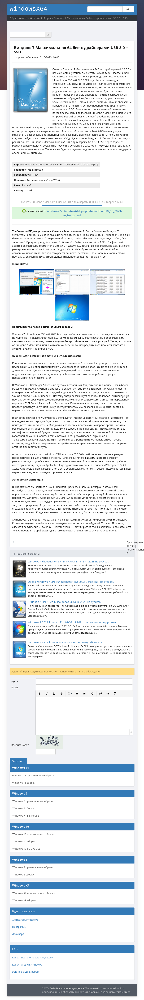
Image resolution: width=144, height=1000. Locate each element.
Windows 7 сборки (23, 808)
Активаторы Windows (25, 919)
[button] (39, 693)
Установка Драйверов (25, 971)
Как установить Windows (27, 964)
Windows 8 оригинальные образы (32, 867)
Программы (19, 926)
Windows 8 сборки (23, 874)
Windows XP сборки (24, 900)
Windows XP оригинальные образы (33, 893)
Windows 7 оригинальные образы (32, 801)
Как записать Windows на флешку (32, 957)
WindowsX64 (28, 8)
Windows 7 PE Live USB (25, 815)
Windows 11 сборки (24, 782)
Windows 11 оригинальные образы (33, 775)
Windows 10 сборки (24, 841)
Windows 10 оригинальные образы (33, 834)
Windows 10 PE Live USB (26, 848)
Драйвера (18, 934)
